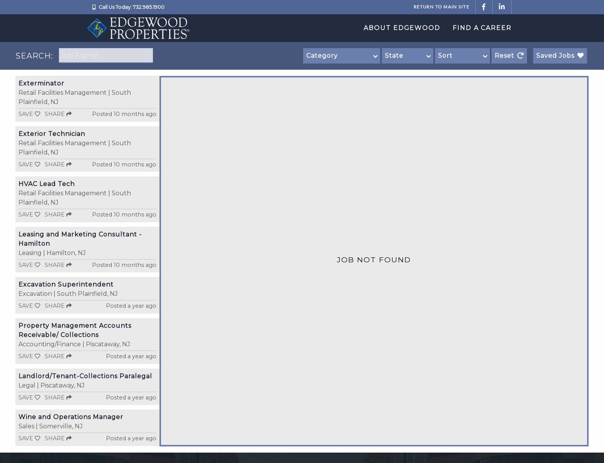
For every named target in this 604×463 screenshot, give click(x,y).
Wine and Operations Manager (70, 417)
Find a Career (482, 28)
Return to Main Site (441, 6)
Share (58, 114)
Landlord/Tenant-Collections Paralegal (85, 376)
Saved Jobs (560, 55)
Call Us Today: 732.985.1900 (131, 7)
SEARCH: (34, 55)
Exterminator (41, 83)
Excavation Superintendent (66, 284)
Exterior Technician (51, 134)
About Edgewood (402, 28)
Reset (509, 55)
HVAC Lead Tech (46, 184)
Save (29, 114)
